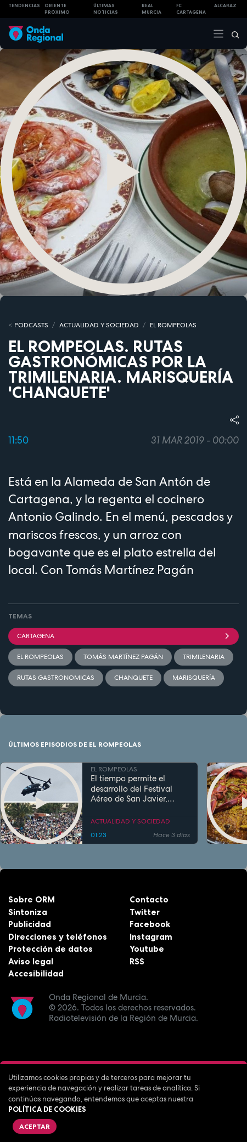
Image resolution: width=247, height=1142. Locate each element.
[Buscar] (231, 33)
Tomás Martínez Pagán (123, 656)
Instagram (151, 936)
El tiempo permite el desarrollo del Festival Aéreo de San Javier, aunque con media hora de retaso (136, 789)
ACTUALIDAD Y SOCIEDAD (99, 325)
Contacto (149, 899)
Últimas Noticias (105, 9)
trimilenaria (203, 656)
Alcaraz (225, 5)
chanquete (133, 677)
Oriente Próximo (57, 9)
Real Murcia (151, 9)
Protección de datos (50, 949)
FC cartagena (191, 9)
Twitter (145, 912)
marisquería (193, 677)
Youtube (147, 949)
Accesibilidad (36, 973)
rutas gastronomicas (55, 677)
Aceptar (34, 1126)
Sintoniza (27, 912)
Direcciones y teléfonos (57, 936)
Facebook (150, 924)
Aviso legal (30, 961)
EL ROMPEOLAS (173, 325)
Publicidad (29, 924)
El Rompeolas (40, 656)
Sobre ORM (31, 899)
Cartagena (123, 636)
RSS (137, 961)
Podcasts (31, 325)
